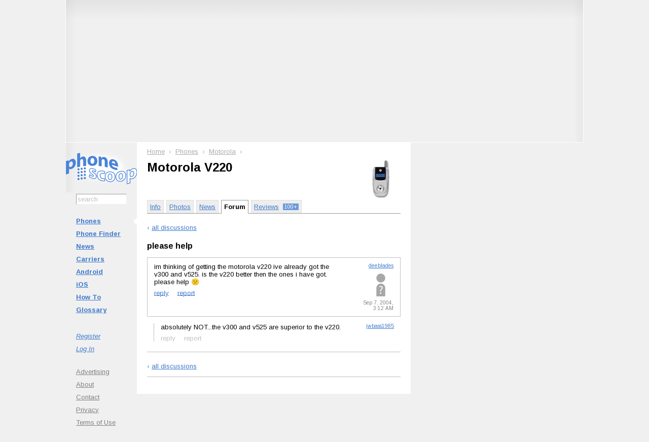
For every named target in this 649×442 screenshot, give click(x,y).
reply (161, 292)
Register (88, 336)
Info (155, 207)
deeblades (381, 265)
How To (88, 297)
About (85, 384)
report (186, 292)
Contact (87, 397)
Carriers (90, 259)
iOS (82, 284)
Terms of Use (96, 422)
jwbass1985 (380, 326)
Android (89, 272)
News (85, 246)
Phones (88, 221)
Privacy (87, 410)
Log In (85, 349)
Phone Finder (98, 233)
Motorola (222, 151)
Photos (180, 207)
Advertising (93, 372)
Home (156, 151)
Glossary (91, 310)
